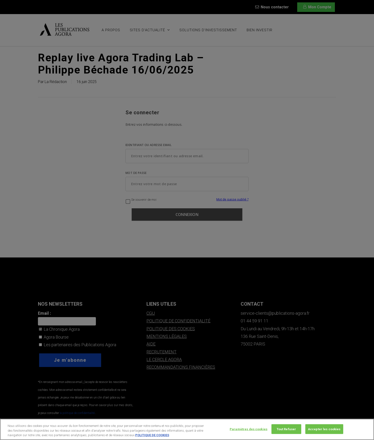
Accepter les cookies (324, 430)
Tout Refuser (286, 430)
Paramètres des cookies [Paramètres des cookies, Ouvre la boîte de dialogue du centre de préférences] (248, 430)
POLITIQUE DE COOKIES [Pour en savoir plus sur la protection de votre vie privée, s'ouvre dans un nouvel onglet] (152, 436)
